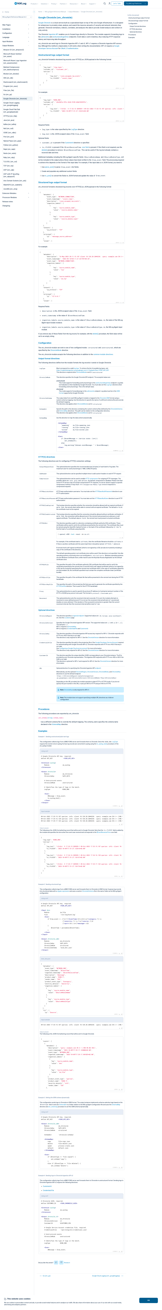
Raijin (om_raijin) (9, 149)
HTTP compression (92, 478)
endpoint (98, 668)
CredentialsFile (72, 628)
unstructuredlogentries (60, 37)
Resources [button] (73, 4)
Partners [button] (63, 4)
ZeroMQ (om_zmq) (10, 189)
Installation (6, 29)
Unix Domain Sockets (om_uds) (14, 181)
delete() (44, 150)
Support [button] (92, 4)
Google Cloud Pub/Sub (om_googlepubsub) (11, 110)
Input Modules (7, 41)
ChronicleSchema (116, 409)
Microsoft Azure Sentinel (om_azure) (12, 55)
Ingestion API (53, 34)
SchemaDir (62, 1104)
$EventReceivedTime (104, 832)
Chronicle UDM (104, 398)
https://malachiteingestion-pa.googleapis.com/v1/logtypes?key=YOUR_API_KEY (82, 370)
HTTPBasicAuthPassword (103, 491)
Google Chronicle (44, 23)
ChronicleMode (55, 350)
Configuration (7, 33)
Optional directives (136, 32)
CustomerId (69, 143)
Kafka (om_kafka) (9, 124)
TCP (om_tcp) (8, 166)
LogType (74, 129)
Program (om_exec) (10, 86)
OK (148, 1300)
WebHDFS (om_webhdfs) (12, 185)
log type (76, 368)
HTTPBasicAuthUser (101, 498)
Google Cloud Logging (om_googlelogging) (11, 104)
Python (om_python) (10, 145)
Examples (131, 37)
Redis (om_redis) (9, 153)
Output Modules (8, 46)
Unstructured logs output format (139, 18)
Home (7, 12)
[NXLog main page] (20, 3)
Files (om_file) (8, 90)
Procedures (132, 35)
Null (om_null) (8, 128)
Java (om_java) (8, 120)
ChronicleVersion (93, 637)
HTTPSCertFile (61, 586)
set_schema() (53, 1107)
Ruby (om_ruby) (9, 157)
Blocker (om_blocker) (11, 74)
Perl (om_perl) (8, 137)
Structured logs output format (138, 21)
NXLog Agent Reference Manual (55, 12)
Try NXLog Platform (134, 3)
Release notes (7, 202)
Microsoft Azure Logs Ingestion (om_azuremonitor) (15, 62)
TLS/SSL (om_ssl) (10, 162)
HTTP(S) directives (136, 29)
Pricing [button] (53, 4)
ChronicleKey (72, 626)
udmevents (45, 37)
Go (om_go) (7, 94)
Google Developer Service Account (106, 642)
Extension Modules (9, 193)
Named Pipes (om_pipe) (12, 141)
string (49, 718)
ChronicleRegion (81, 672)
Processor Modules (9, 197)
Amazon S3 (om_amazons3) (13, 50)
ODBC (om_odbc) (9, 133)
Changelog (6, 206)
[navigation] (29, 25)
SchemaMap (63, 411)
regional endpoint (78, 616)
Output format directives (138, 26)
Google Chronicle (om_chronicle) (15, 99)
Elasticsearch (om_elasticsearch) (15, 82)
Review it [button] (67, 1262)
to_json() (48, 176)
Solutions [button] (44, 4)
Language (5, 37)
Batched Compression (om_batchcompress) (11, 68)
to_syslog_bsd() (102, 744)
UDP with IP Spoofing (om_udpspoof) (11, 175)
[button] (109, 3)
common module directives (103, 354)
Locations (67, 618)
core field (85, 147)
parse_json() (49, 167)
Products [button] (34, 4)
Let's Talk (117, 3)
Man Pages (6, 25)
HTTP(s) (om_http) (10, 116)
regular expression (63, 891)
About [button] (83, 4)
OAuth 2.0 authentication (69, 48)
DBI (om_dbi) (8, 78)
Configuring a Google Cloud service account (73, 648)
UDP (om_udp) (8, 170)
